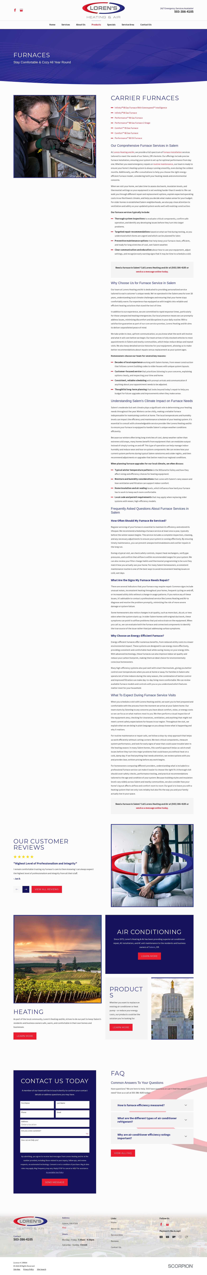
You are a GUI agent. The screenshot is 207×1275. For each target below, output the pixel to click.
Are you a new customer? (27, 1131)
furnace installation (176, 152)
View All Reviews (43, 889)
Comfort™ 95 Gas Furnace (130, 128)
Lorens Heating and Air (127, 152)
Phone (20, 1112)
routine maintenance (167, 164)
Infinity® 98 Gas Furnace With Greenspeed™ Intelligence (144, 107)
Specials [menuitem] (111, 24)
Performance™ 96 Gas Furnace (132, 117)
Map (64, 1227)
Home (114, 1222)
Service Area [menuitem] (128, 24)
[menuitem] (16, 1269)
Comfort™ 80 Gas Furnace (130, 133)
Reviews (115, 1241)
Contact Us (116, 1247)
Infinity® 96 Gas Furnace (129, 112)
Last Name (57, 1103)
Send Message (51, 1182)
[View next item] (22, 889)
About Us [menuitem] (80, 24)
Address (21, 1121)
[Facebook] (15, 10)
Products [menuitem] (96, 24)
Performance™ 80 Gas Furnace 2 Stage (136, 122)
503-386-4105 (184, 11)
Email (55, 1112)
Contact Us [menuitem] (146, 24)
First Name (22, 1103)
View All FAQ (119, 1153)
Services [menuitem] (66, 24)
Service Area (117, 1235)
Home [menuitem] (52, 24)
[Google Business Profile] (21, 10)
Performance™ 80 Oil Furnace (132, 138)
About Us (115, 1228)
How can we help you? (26, 1140)
